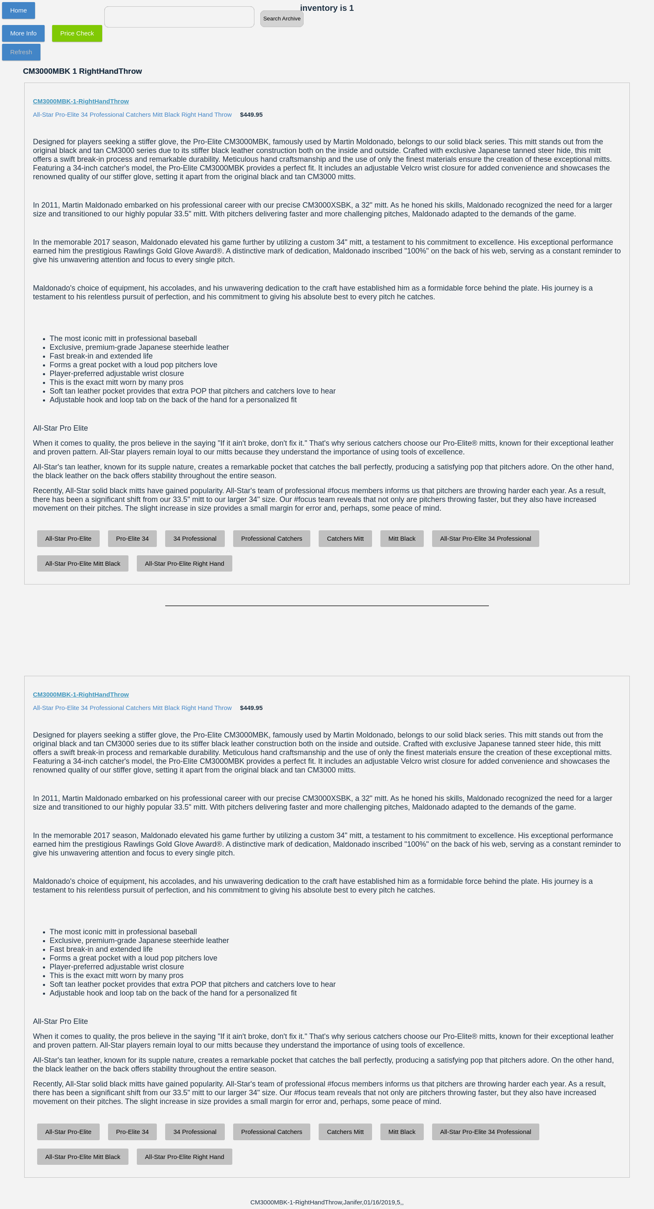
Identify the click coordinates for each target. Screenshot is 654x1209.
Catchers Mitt (345, 538)
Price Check (77, 33)
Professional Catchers (271, 538)
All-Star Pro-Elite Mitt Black (83, 563)
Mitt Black (401, 538)
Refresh (21, 51)
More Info (23, 33)
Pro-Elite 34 (132, 538)
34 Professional (195, 538)
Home (18, 10)
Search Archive (282, 18)
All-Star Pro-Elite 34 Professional (485, 538)
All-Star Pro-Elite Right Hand (184, 563)
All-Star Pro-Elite (68, 538)
